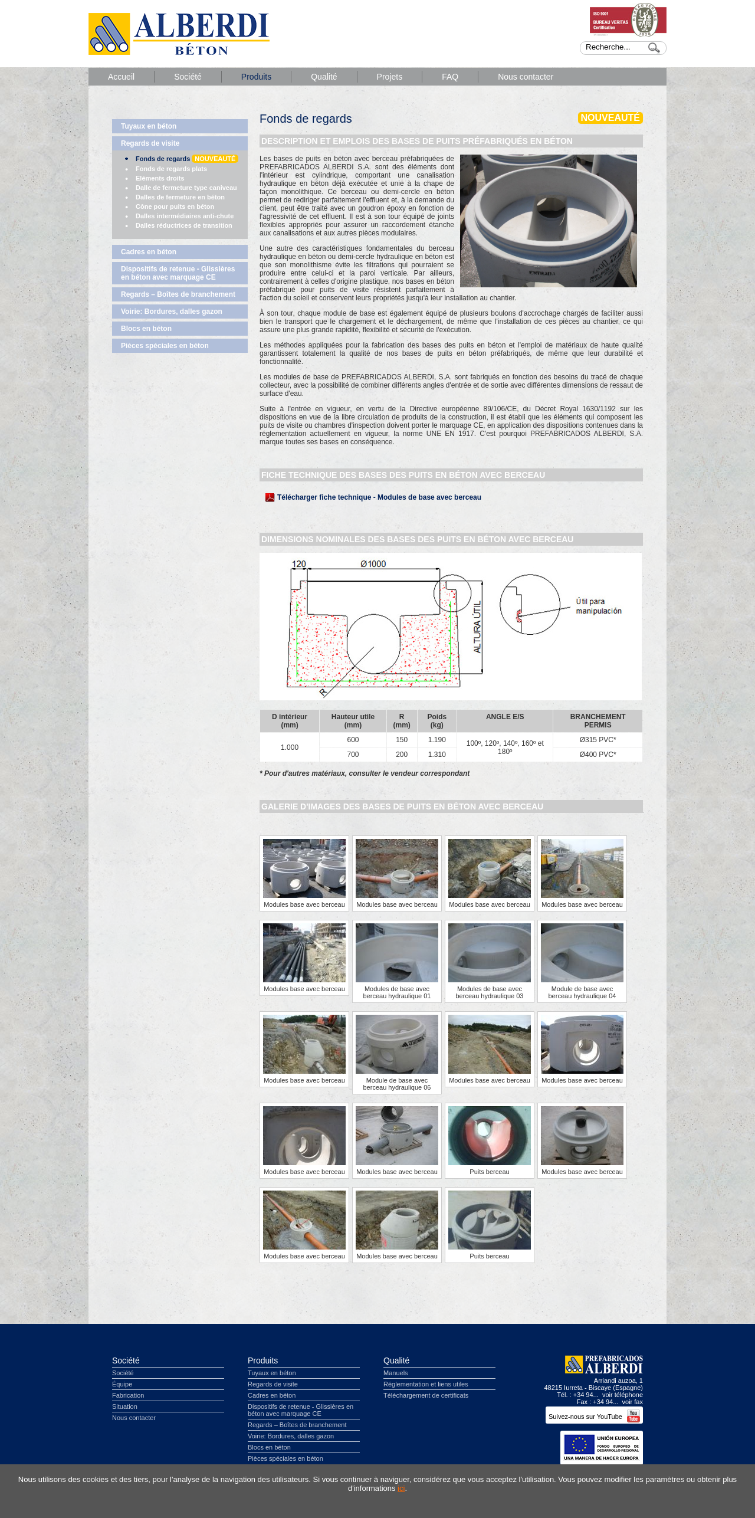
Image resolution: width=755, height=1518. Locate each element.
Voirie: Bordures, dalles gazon (171, 311)
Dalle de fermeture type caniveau (186, 187)
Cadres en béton (148, 252)
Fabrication (128, 1395)
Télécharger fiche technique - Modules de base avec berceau (379, 497)
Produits (256, 76)
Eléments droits (160, 178)
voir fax (632, 1401)
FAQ (450, 76)
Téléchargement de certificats (425, 1395)
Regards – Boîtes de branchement (178, 294)
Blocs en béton (146, 328)
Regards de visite (150, 143)
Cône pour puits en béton (175, 206)
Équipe (122, 1384)
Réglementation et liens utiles (425, 1384)
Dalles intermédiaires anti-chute (185, 215)
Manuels (395, 1372)
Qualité (324, 76)
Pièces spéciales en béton (165, 346)
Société (188, 76)
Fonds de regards (187, 159)
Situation (124, 1406)
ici (401, 1488)
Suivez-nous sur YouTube (594, 1416)
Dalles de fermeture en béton (180, 197)
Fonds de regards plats (171, 168)
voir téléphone (622, 1394)
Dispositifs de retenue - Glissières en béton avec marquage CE (178, 273)
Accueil (121, 76)
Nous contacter (525, 76)
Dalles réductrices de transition (184, 225)
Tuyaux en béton (148, 126)
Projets (390, 76)
